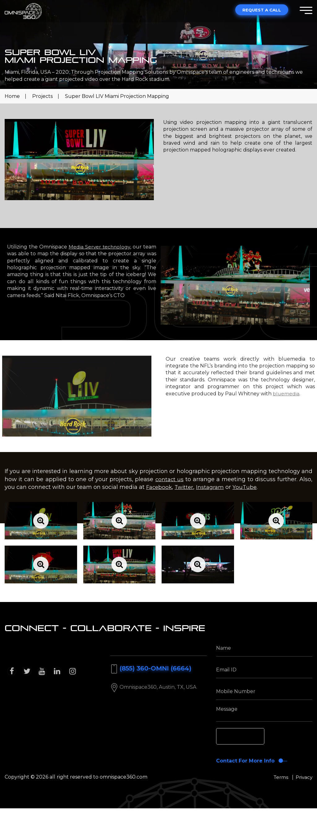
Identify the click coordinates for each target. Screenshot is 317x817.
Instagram (213, 487)
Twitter (186, 487)
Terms (279, 785)
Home (12, 96)
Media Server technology (126, 247)
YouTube (248, 487)
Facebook (159, 487)
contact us (169, 479)
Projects (42, 96)
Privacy (303, 785)
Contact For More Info (245, 765)
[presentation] (263, 737)
